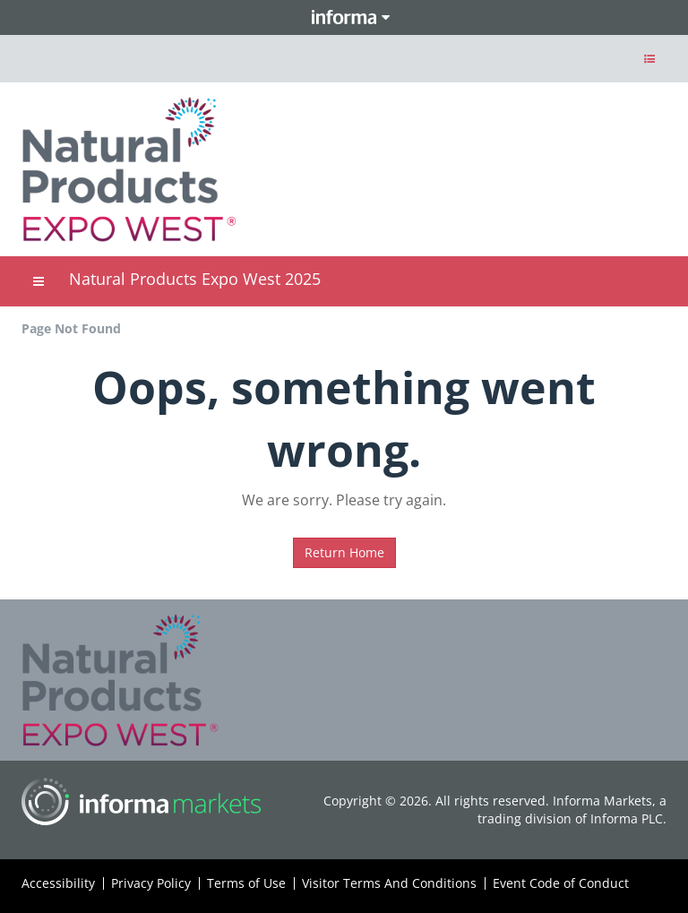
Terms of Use (246, 882)
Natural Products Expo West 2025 (195, 278)
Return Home (344, 552)
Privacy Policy (151, 882)
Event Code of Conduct (561, 882)
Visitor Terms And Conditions (389, 882)
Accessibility (58, 882)
